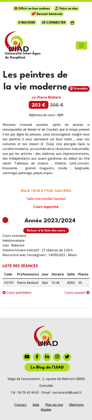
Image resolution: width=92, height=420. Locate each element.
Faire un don (66, 8)
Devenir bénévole (47, 14)
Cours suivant (77, 292)
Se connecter (54, 22)
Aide (36, 405)
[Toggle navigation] (81, 45)
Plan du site (54, 405)
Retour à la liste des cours (46, 230)
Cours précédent (17, 292)
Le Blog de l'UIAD (47, 368)
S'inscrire (26, 22)
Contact (20, 405)
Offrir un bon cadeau (32, 8)
